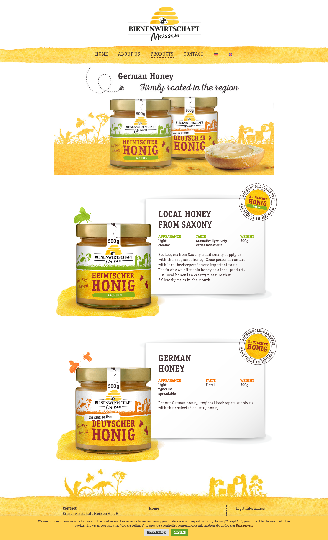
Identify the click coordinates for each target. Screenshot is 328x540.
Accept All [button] (180, 532)
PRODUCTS (162, 54)
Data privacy (244, 525)
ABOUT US (129, 54)
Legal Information (250, 508)
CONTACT (193, 54)
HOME (101, 54)
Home (154, 508)
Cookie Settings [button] (156, 532)
